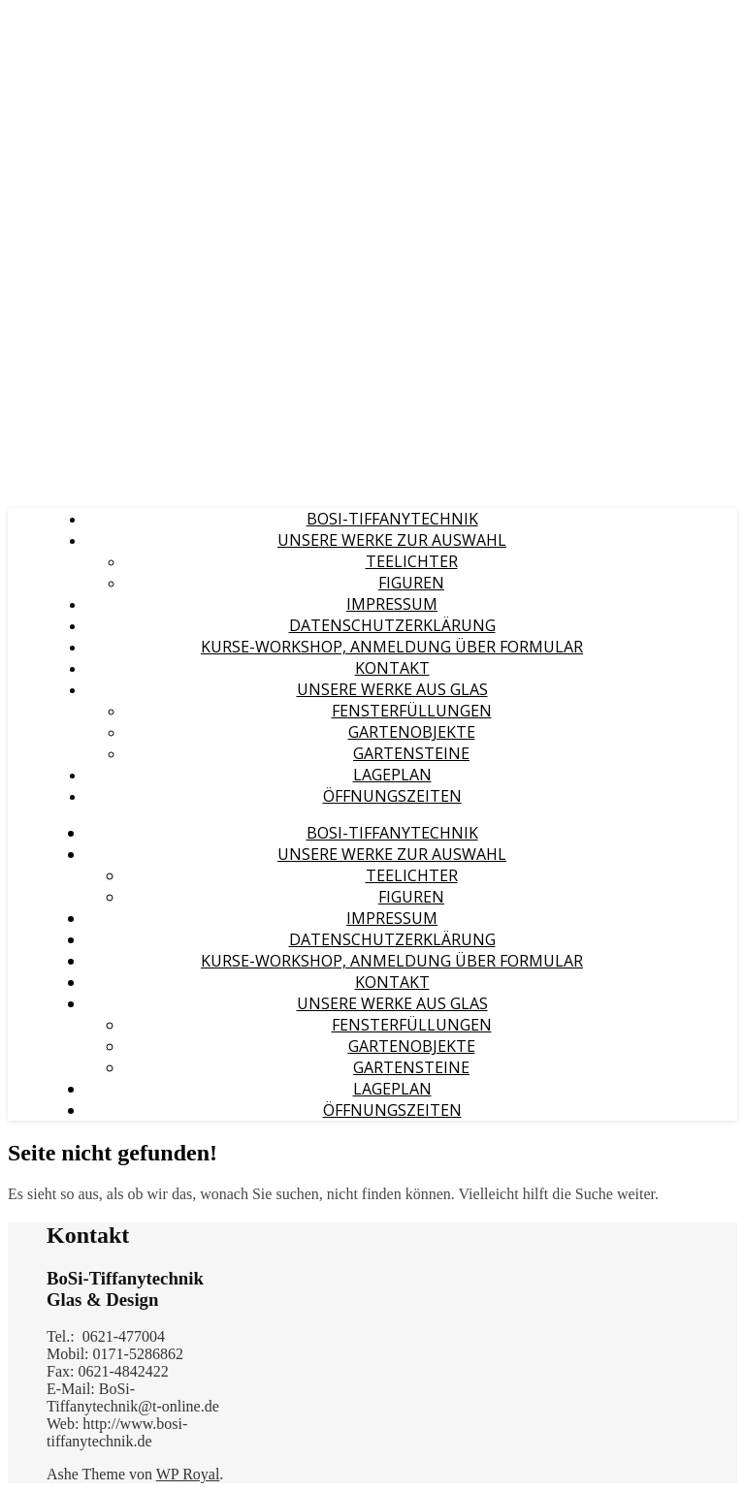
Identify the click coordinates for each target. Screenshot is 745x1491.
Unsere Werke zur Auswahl (391, 540)
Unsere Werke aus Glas (392, 689)
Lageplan (392, 774)
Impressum (391, 604)
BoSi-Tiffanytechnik (392, 518)
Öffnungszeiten (392, 796)
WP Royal (188, 1474)
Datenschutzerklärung (392, 625)
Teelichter (412, 561)
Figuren (411, 582)
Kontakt (392, 668)
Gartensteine (411, 753)
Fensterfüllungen (412, 710)
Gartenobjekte (411, 732)
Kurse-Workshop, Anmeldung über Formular (392, 646)
